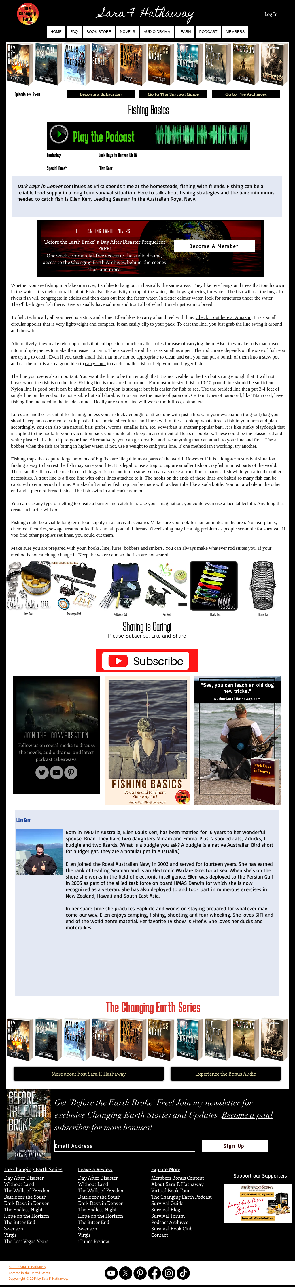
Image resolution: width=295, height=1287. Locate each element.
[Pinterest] (70, 772)
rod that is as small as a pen (165, 350)
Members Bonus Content (177, 1177)
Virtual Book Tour (170, 1190)
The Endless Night (23, 1209)
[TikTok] (183, 1273)
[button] (127, 32)
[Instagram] (168, 1273)
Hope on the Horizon (26, 1215)
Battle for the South (25, 1196)
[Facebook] (154, 1273)
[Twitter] (42, 772)
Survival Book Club (171, 1228)
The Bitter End (19, 1222)
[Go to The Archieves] (246, 94)
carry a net (95, 363)
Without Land (19, 1184)
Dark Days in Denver (26, 1203)
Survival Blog (165, 1209)
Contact (159, 1235)
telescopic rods (75, 343)
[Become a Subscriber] (101, 94)
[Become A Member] (214, 246)
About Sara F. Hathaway (177, 1184)
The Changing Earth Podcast (181, 1196)
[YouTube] (56, 772)
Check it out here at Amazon (223, 317)
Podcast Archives (169, 1222)
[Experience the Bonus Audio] (226, 1074)
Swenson (13, 1228)
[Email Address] (124, 1146)
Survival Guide (167, 1203)
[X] (125, 1273)
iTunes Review (93, 1241)
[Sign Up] (235, 1146)
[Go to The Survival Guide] (173, 94)
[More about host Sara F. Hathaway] (89, 1074)
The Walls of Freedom (27, 1190)
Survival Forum (168, 1215)
